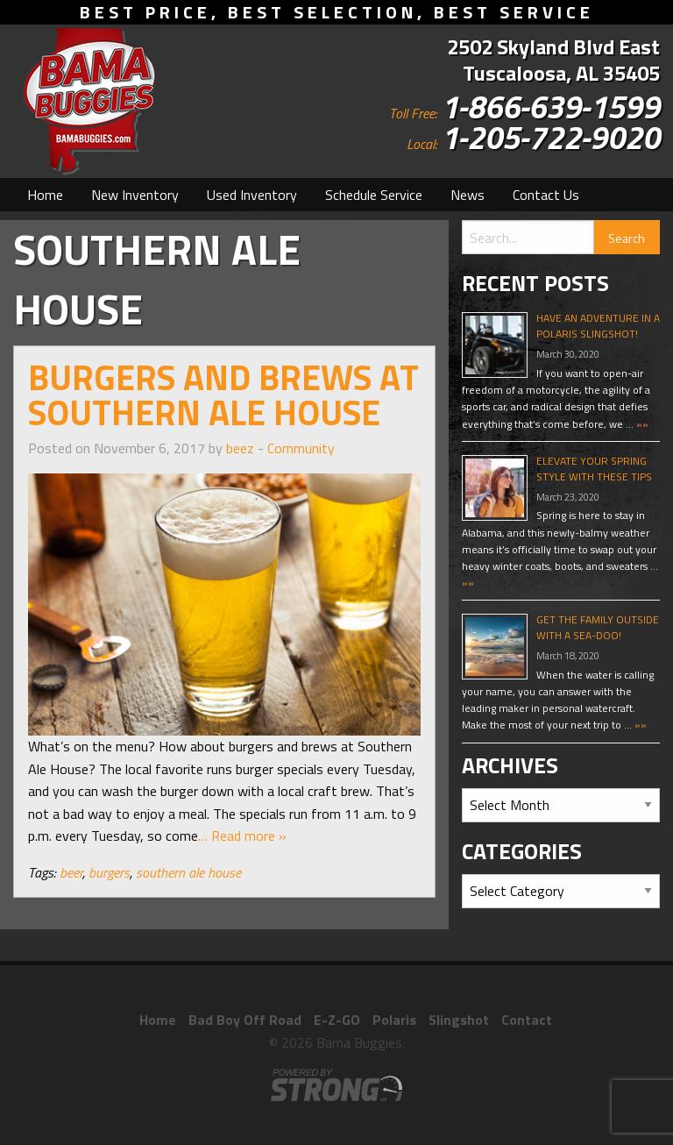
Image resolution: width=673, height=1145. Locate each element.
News (467, 194)
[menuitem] (45, 194)
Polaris (394, 1019)
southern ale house (188, 872)
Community (301, 448)
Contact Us (546, 194)
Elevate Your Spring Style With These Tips (594, 468)
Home (45, 194)
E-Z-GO (337, 1019)
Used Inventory (252, 194)
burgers (109, 872)
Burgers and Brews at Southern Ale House (223, 395)
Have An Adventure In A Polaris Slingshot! (598, 325)
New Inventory (135, 194)
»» (641, 424)
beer (71, 872)
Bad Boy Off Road (244, 1019)
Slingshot (459, 1019)
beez (240, 448)
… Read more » (242, 835)
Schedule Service (373, 194)
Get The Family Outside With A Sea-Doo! (597, 627)
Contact (526, 1019)
